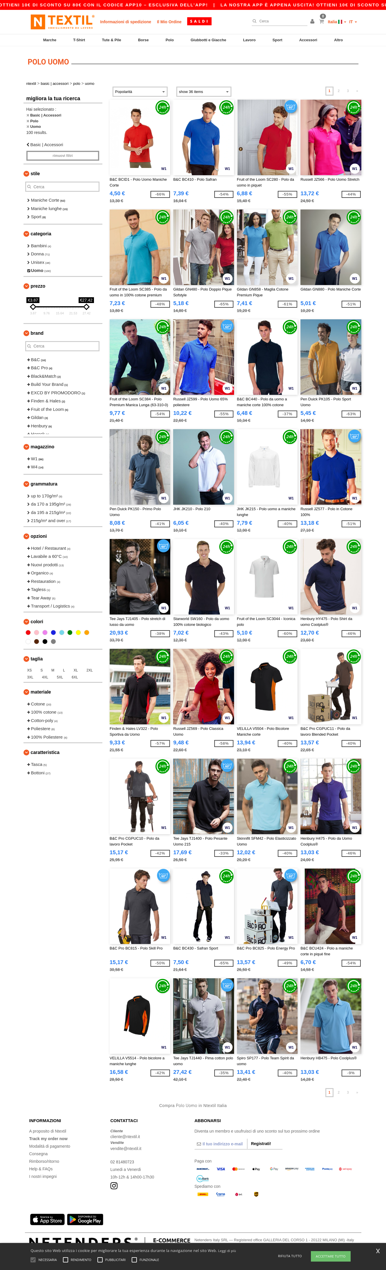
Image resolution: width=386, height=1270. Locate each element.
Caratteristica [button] (45, 752)
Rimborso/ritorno (44, 1161)
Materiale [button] (41, 691)
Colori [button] (37, 621)
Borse (143, 40)
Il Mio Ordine (169, 21)
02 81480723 (122, 1161)
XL (76, 670)
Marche (50, 40)
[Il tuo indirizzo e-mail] (221, 1143)
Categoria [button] (41, 233)
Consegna (38, 1153)
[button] (313, 21)
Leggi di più (227, 1250)
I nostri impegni (43, 1176)
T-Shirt (79, 40)
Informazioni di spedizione (125, 21)
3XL (30, 677)
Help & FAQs (41, 1168)
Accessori (308, 40)
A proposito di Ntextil (47, 1131)
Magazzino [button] (43, 446)
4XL (45, 677)
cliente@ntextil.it (125, 1136)
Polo (170, 40)
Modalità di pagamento (49, 1146)
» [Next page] (357, 91)
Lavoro (249, 40)
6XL (75, 677)
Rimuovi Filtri (63, 156)
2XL (89, 670)
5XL (60, 677)
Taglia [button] (37, 658)
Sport (277, 40)
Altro (338, 40)
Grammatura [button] (44, 483)
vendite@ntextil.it (126, 1148)
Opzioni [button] (39, 535)
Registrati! (261, 1143)
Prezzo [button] (38, 285)
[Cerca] (278, 21)
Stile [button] (35, 173)
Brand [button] (37, 332)
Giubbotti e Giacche (208, 40)
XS (29, 670)
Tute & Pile (111, 40)
